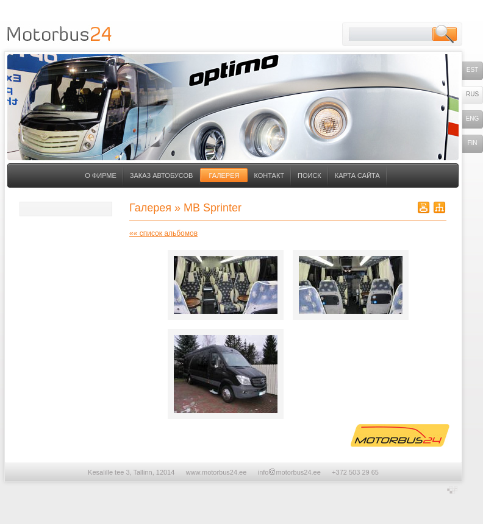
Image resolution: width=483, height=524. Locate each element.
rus (472, 94)
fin (472, 143)
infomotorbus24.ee (289, 472)
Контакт (269, 175)
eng (472, 118)
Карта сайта (357, 175)
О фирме (100, 175)
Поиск (309, 175)
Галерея (224, 175)
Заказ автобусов (161, 175)
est (472, 69)
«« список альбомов (163, 233)
